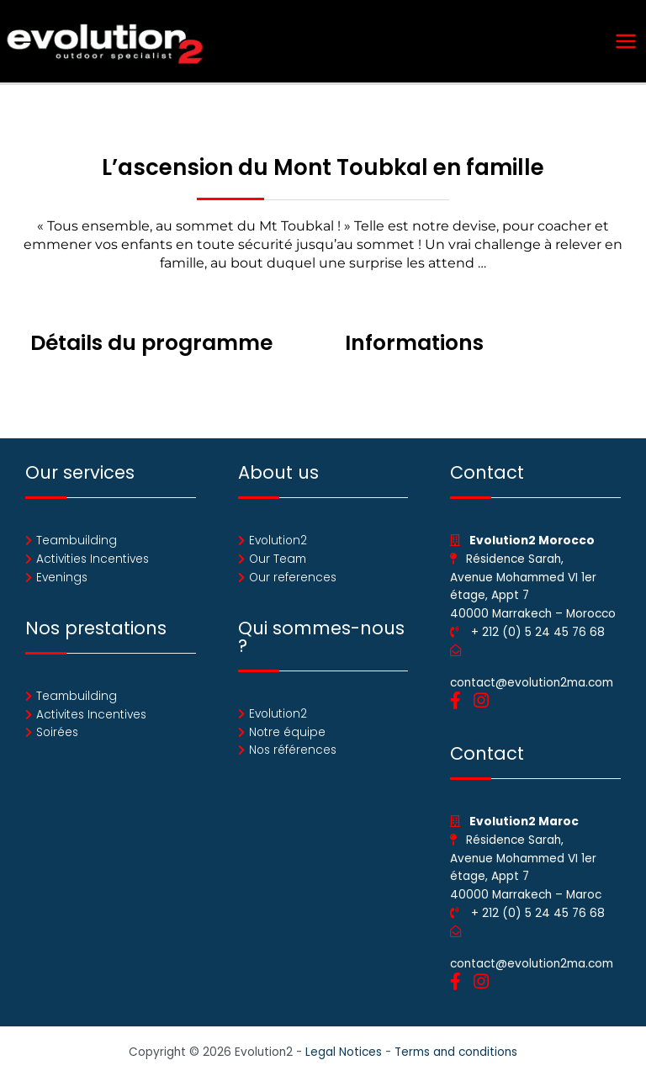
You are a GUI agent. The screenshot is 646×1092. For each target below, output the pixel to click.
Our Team (277, 563)
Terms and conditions (455, 1057)
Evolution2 (278, 545)
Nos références (292, 755)
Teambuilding (76, 545)
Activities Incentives (92, 563)
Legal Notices (343, 1057)
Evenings (61, 582)
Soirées (57, 737)
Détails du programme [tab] (151, 347)
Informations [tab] (414, 347)
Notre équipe (287, 737)
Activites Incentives (91, 719)
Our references (292, 582)
